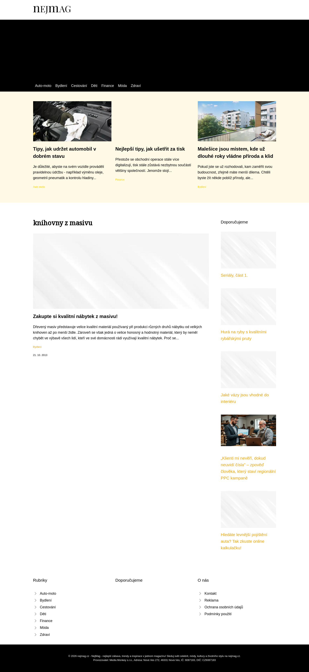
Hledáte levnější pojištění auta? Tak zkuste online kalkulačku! (244, 541)
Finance (107, 86)
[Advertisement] (154, 53)
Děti (94, 86)
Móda (122, 86)
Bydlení (61, 86)
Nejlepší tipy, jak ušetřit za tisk (150, 149)
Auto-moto (43, 86)
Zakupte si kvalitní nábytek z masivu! (75, 316)
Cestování (79, 86)
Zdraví (136, 86)
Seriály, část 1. (234, 275)
